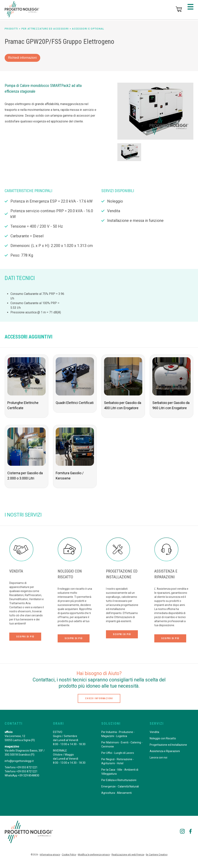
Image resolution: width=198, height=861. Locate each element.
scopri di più (25, 636)
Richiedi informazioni (22, 57)
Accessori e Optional (88, 28)
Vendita (154, 732)
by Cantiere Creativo (156, 854)
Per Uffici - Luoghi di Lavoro (117, 752)
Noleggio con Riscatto (163, 738)
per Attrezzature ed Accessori (45, 28)
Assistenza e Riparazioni (165, 751)
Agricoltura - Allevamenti (116, 792)
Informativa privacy (50, 854)
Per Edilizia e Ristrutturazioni (118, 780)
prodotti (11, 28)
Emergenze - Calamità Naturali (120, 786)
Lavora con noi (158, 757)
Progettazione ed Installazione (168, 744)
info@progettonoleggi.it (19, 761)
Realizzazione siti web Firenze (128, 854)
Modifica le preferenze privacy (94, 854)
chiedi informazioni (99, 698)
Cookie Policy (69, 854)
